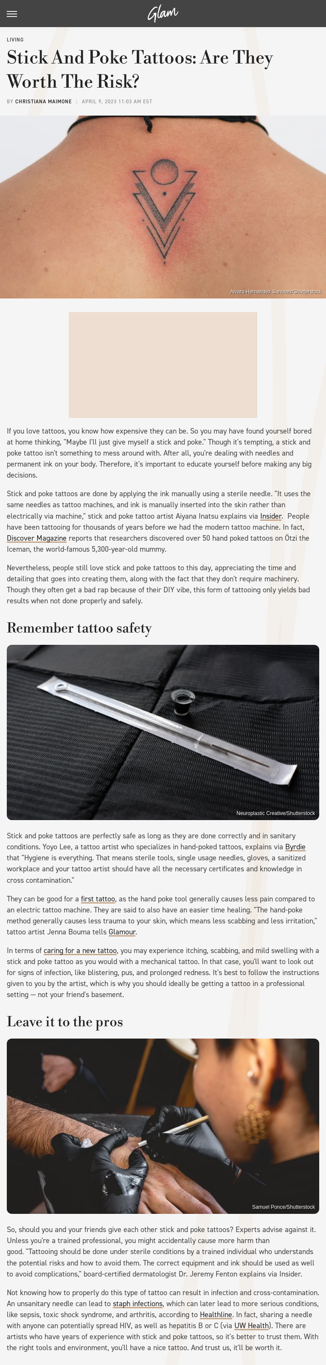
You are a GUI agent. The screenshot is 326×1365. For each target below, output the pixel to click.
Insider (270, 516)
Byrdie (295, 847)
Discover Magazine (37, 538)
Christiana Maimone (43, 101)
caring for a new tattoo (80, 950)
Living (15, 39)
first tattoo (98, 899)
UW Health (251, 1326)
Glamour (122, 932)
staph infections (138, 1304)
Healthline (216, 1315)
